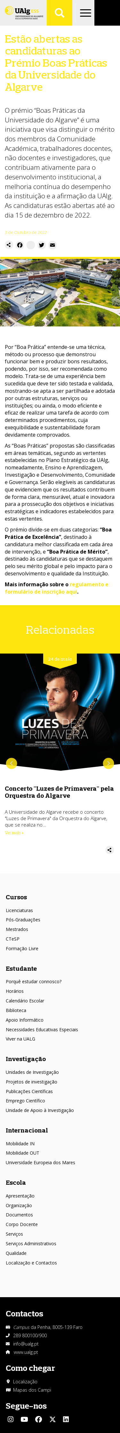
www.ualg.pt (26, 1352)
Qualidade (16, 1253)
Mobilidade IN (20, 1144)
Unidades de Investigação (32, 1072)
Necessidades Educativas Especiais (42, 1029)
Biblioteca (16, 1010)
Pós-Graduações (23, 920)
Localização (25, 1382)
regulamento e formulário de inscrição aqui (56, 588)
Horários (15, 991)
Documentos (19, 1215)
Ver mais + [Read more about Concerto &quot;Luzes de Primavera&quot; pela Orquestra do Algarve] (14, 832)
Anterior (11, 763)
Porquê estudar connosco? (33, 981)
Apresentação (20, 1196)
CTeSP (13, 939)
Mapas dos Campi (32, 1390)
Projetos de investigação (31, 1082)
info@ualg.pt (26, 1344)
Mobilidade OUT (22, 1153)
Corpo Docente (22, 1224)
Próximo (108, 763)
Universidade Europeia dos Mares (40, 1162)
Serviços (14, 1234)
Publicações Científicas (29, 1091)
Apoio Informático (25, 1020)
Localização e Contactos (31, 1263)
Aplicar (59, 13)
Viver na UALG (20, 1039)
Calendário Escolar (25, 1001)
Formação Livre (22, 948)
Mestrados (17, 929)
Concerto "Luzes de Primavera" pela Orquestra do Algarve (59, 791)
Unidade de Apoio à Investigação (40, 1110)
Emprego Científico (25, 1101)
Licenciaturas (19, 910)
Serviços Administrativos (31, 1243)
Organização (19, 1205)
